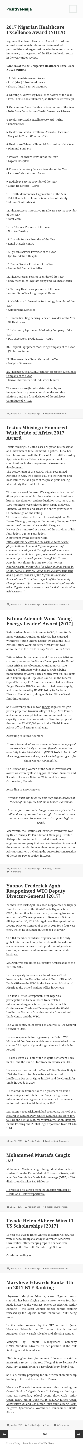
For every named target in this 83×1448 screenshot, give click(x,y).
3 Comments (63, 1425)
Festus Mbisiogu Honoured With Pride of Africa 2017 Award (36, 433)
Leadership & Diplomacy (57, 604)
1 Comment (15, 871)
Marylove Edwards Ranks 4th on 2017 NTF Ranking (39, 1285)
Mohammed (13, 1169)
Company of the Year (19, 375)
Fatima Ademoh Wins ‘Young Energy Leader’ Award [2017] (39, 621)
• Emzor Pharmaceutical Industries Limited (33, 380)
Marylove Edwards (28, 1346)
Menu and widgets (73, 12)
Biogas (46, 707)
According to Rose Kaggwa (22, 789)
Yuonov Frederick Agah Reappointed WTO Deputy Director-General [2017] (35, 891)
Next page (79, 1434)
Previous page (4, 1434)
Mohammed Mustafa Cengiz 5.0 (38, 1157)
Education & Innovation (56, 1206)
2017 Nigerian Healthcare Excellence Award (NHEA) (35, 29)
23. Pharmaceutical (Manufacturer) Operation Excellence (41, 371)
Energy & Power (53, 868)
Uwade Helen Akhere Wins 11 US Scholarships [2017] (40, 1223)
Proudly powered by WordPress (38, 1443)
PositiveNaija (19, 9)
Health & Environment (55, 413)
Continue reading (18, 1255)
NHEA (59, 41)
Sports (48, 1425)
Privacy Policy (13, 1443)
